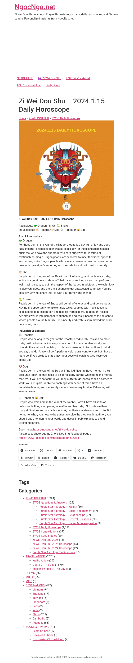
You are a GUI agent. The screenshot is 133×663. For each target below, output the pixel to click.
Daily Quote (53, 85)
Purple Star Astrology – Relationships (62, 515)
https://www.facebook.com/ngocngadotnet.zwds (49, 437)
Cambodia (39, 618)
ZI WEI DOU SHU (39, 118)
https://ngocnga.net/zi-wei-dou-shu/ (55, 429)
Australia (38, 622)
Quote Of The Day (43, 564)
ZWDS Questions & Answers (50, 502)
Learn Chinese (41, 631)
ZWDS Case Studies (45, 535)
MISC (29, 581)
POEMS (30, 573)
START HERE (25, 78)
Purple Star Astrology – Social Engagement (65, 510)
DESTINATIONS (35, 585)
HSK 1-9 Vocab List (78, 78)
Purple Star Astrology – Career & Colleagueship (68, 523)
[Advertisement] (66, 49)
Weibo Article (40, 560)
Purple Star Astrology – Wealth (58, 506)
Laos (36, 606)
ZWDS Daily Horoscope (66, 118)
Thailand (38, 593)
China (36, 614)
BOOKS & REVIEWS (37, 626)
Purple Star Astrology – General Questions (65, 519)
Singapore (39, 602)
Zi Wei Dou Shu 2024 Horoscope (52, 548)
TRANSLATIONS (36, 556)
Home (22, 118)
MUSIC (30, 577)
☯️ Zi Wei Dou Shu (49, 78)
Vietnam (38, 589)
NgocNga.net (35, 7)
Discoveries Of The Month (48, 639)
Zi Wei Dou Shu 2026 (45, 539)
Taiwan (37, 597)
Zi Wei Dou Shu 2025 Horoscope (52, 544)
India (36, 610)
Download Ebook (43, 635)
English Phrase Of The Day (49, 568)
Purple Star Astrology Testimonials (54, 552)
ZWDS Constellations (46, 531)
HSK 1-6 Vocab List (29, 85)
